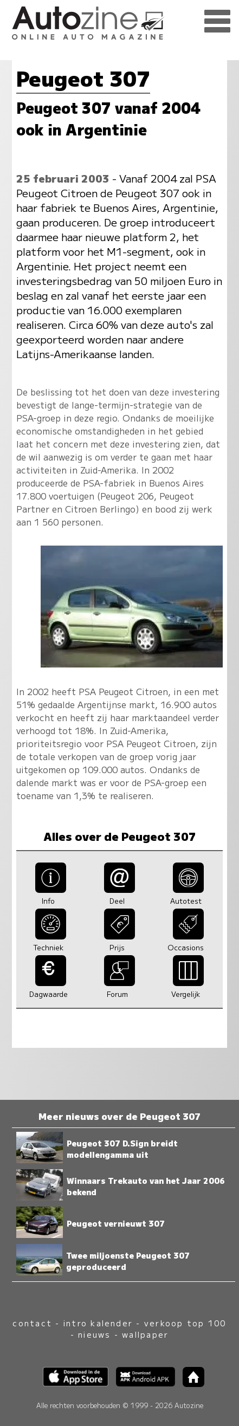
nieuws (94, 1334)
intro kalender (98, 1322)
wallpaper (145, 1334)
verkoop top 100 (185, 1322)
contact (32, 1322)
